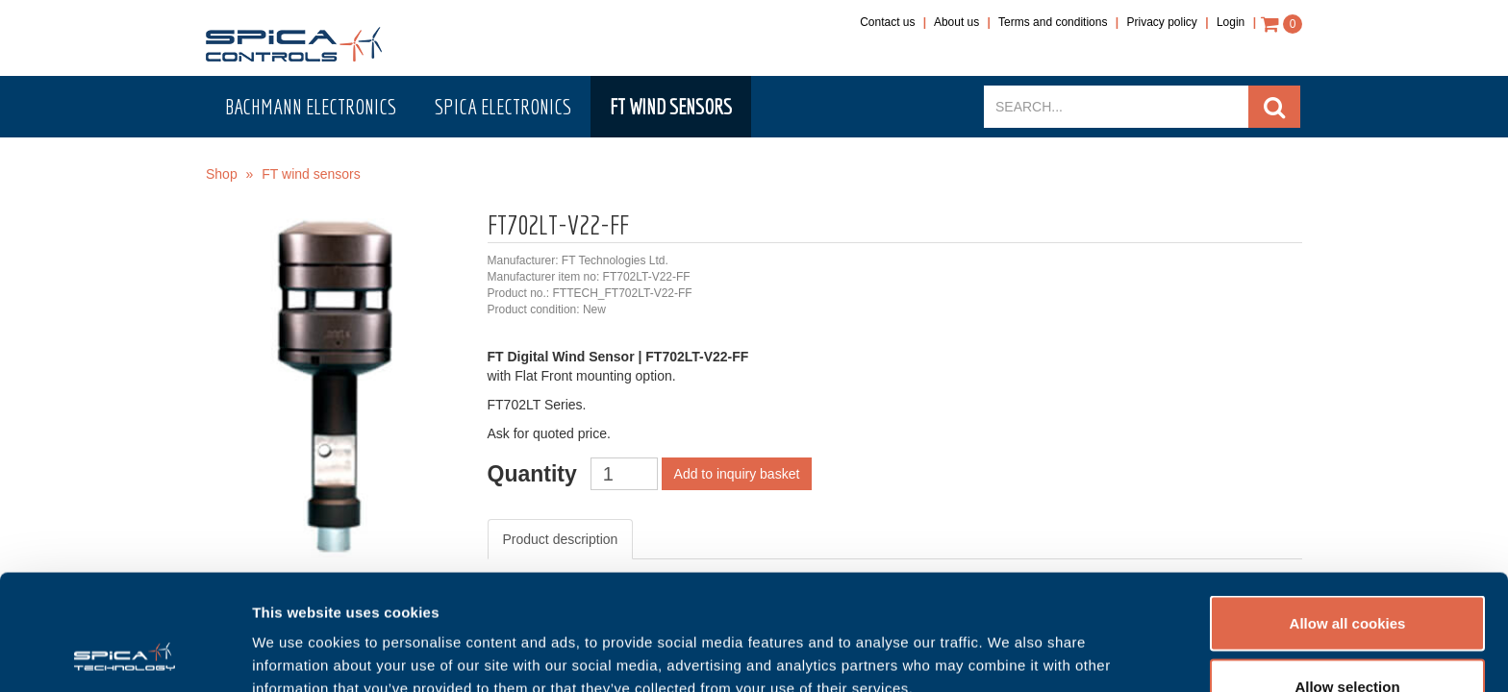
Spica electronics (503, 106)
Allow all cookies (1348, 515)
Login (1230, 22)
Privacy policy (1162, 22)
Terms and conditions (1052, 22)
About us (956, 22)
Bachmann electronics (310, 106)
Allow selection (1346, 578)
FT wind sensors (671, 106)
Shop (222, 174)
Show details (1009, 642)
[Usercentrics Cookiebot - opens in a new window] (124, 654)
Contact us (887, 22)
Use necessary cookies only (1347, 640)
